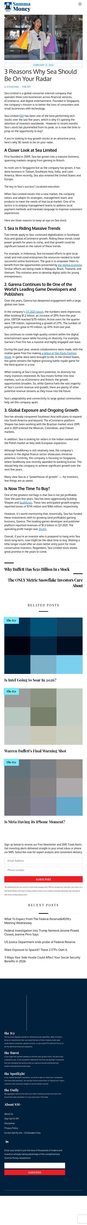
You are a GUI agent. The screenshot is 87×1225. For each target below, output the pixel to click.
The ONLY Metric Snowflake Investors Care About (45, 582)
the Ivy (9, 1033)
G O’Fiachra (11, 86)
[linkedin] (7, 1141)
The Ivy (26, 86)
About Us (8, 1113)
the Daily (11, 1090)
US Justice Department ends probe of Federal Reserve (39, 942)
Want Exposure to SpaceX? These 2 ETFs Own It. (36, 950)
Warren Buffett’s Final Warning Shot (35, 750)
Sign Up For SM (11, 1118)
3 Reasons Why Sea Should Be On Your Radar (40, 75)
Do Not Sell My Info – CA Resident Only (22, 1132)
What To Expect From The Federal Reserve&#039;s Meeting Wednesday (37, 921)
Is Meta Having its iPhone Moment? (34, 821)
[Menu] (80, 4)
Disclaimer (9, 1123)
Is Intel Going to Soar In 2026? (30, 679)
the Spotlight (14, 1073)
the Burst (11, 1052)
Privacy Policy (11, 1128)
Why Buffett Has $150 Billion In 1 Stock (36, 569)
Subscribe (43, 879)
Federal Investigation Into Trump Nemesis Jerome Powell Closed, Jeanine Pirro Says (41, 932)
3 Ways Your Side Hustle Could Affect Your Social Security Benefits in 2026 (42, 959)
